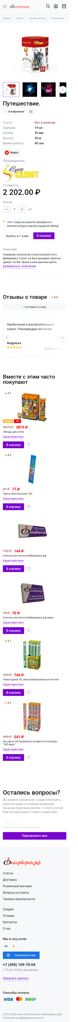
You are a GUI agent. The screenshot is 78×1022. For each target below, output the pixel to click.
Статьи (8, 870)
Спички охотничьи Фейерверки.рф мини (28, 617)
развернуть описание (19, 266)
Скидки (8, 906)
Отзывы (8, 912)
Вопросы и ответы (16, 889)
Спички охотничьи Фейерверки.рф (24, 555)
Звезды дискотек (13, 431)
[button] (7, 90)
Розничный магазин (17, 883)
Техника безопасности (19, 896)
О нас (7, 925)
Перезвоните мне (39, 833)
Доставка (10, 876)
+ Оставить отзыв (39, 306)
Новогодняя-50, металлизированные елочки (31, 679)
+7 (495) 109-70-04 (19, 961)
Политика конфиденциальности (23, 1014)
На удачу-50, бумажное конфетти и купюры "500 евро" (36, 741)
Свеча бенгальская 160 (17, 493)
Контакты (10, 919)
